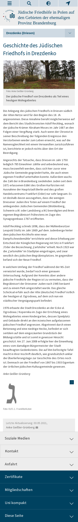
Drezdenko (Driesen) (40, 33)
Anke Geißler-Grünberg (20, 427)
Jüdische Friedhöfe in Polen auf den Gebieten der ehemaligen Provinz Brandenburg (46, 17)
